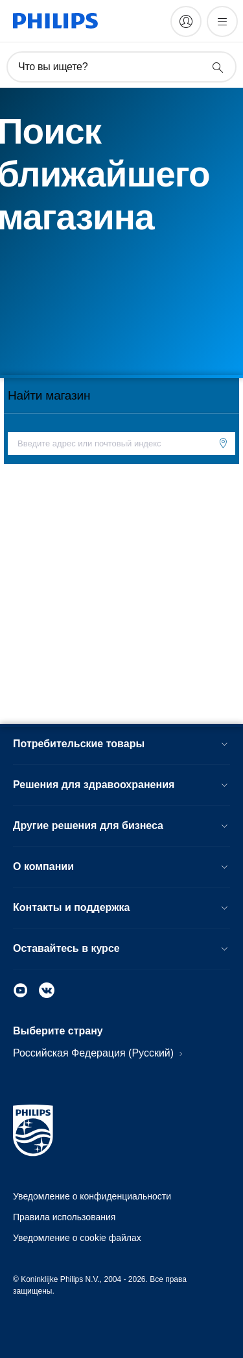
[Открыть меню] (222, 21)
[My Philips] (186, 21)
